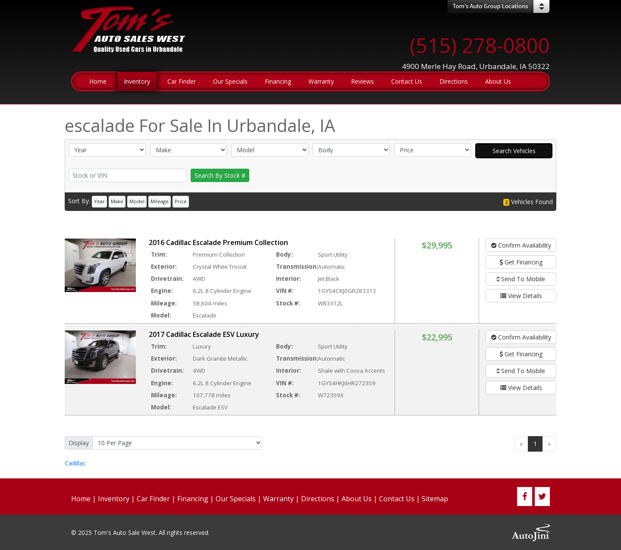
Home (81, 498)
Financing (192, 498)
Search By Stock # (219, 175)
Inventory (113, 498)
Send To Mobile (521, 279)
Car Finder (153, 498)
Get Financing (521, 262)
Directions (317, 498)
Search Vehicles (514, 151)
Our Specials (236, 498)
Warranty (278, 498)
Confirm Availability (521, 245)
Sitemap (435, 498)
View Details (521, 296)
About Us (357, 498)
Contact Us (396, 498)
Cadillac (75, 463)
